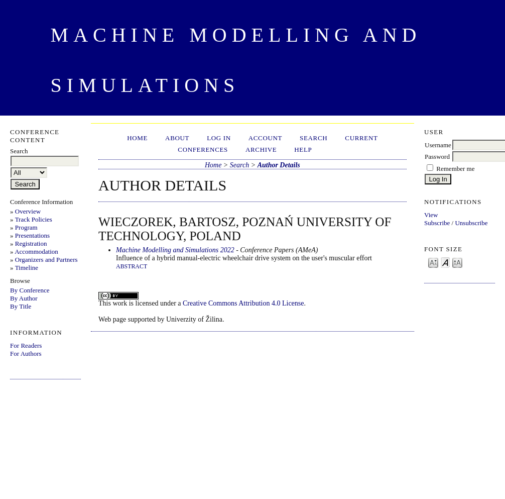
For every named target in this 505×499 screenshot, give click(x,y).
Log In (219, 138)
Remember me (455, 168)
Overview (28, 211)
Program (26, 227)
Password (437, 156)
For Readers (26, 345)
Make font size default (445, 262)
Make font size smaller (433, 262)
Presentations (32, 235)
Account (265, 138)
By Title (20, 306)
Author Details (279, 165)
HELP (303, 149)
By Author (24, 298)
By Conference (29, 290)
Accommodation (36, 251)
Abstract (131, 266)
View (431, 215)
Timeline (26, 267)
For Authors (25, 353)
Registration (31, 243)
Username (438, 145)
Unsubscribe (471, 223)
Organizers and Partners (46, 259)
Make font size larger (457, 262)
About (177, 138)
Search (313, 138)
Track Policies (33, 219)
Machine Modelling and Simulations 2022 (175, 250)
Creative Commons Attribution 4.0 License (243, 303)
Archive (261, 149)
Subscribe (437, 223)
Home (137, 138)
